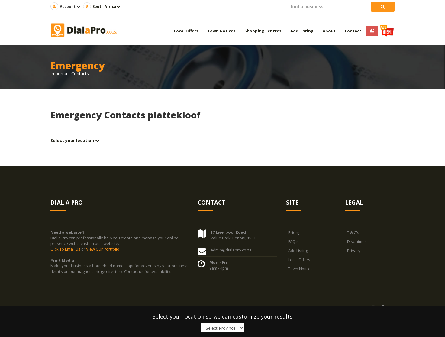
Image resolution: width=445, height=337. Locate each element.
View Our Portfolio (102, 249)
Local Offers (186, 31)
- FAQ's (292, 241)
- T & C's (352, 232)
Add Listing (302, 31)
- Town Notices (299, 268)
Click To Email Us (65, 249)
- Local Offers (298, 259)
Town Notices (221, 31)
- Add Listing (297, 250)
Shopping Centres (262, 31)
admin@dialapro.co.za (231, 250)
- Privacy (352, 250)
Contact (353, 31)
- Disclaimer (355, 241)
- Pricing (293, 232)
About (329, 31)
